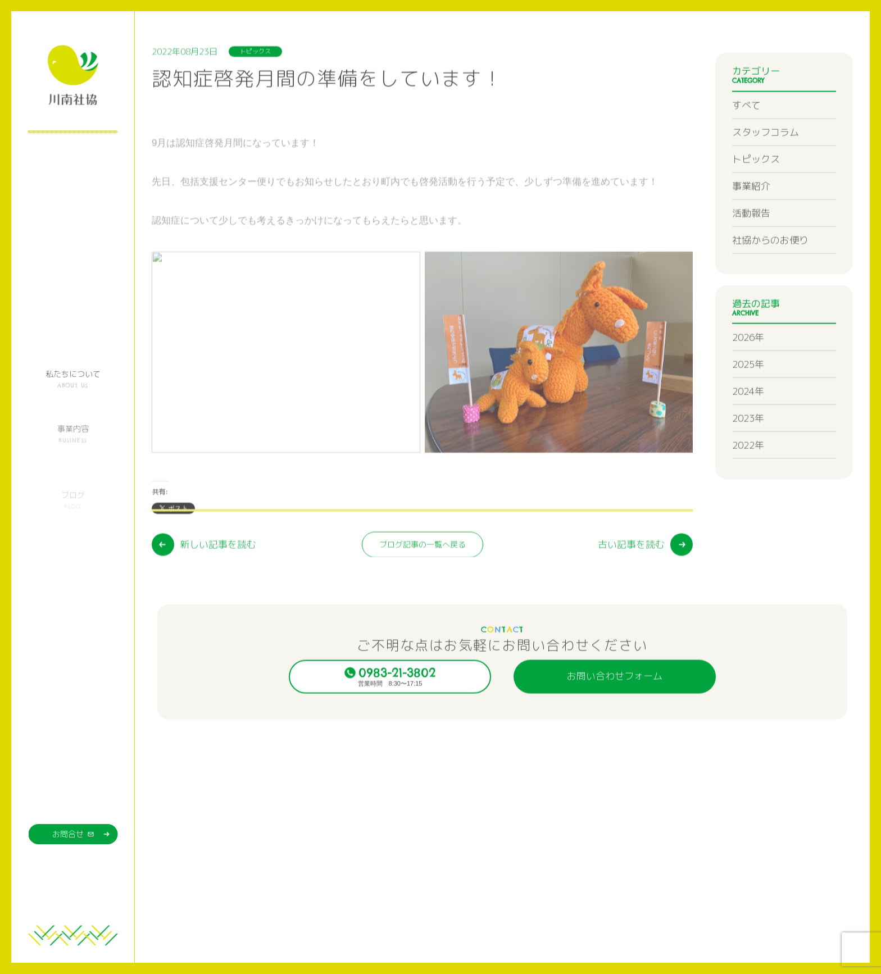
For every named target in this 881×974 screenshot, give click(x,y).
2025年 (748, 403)
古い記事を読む (631, 602)
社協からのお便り (770, 278)
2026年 (748, 376)
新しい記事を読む (218, 602)
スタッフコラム (765, 170)
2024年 (748, 430)
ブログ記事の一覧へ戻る (422, 602)
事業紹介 (751, 224)
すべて (746, 143)
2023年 (748, 456)
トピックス (756, 197)
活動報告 (751, 251)
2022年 (748, 483)
